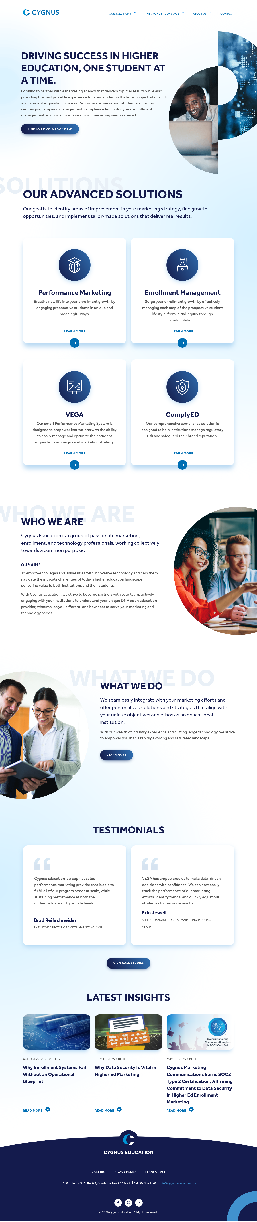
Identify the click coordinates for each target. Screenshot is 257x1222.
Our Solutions (120, 14)
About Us (200, 14)
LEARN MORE (117, 756)
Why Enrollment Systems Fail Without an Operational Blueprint (56, 1076)
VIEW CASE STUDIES (128, 964)
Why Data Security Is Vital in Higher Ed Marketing (127, 1072)
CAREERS (98, 1173)
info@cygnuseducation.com (178, 1185)
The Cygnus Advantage (162, 14)
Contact (227, 14)
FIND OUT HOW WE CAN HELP (50, 129)
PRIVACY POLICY (125, 1173)
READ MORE (32, 1112)
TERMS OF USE (155, 1173)
